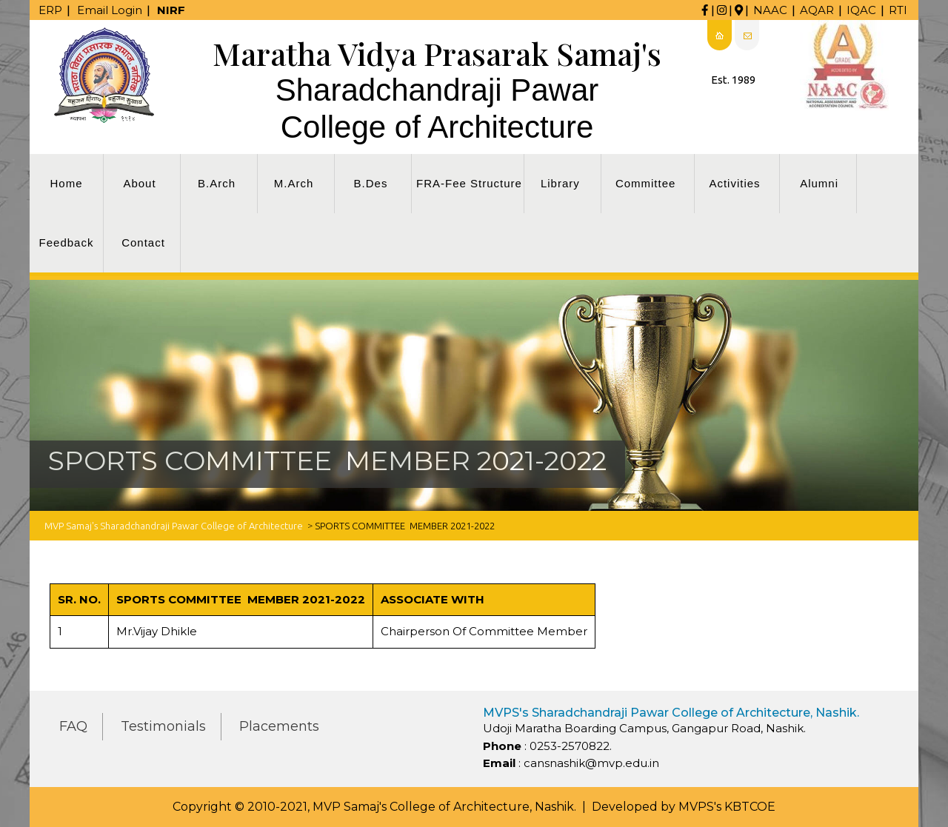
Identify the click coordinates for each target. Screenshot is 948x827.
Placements (279, 726)
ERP (50, 10)
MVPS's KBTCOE (726, 807)
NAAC (770, 10)
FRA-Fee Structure (469, 183)
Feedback (66, 242)
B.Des (371, 183)
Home (66, 183)
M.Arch (294, 183)
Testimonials (163, 726)
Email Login (109, 10)
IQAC (861, 10)
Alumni (819, 183)
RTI (898, 10)
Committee (645, 183)
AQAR (817, 10)
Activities (734, 183)
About (139, 183)
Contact (143, 242)
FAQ (73, 726)
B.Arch (217, 183)
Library (560, 183)
